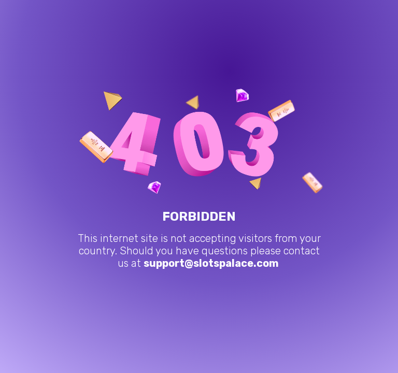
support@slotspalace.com (211, 263)
